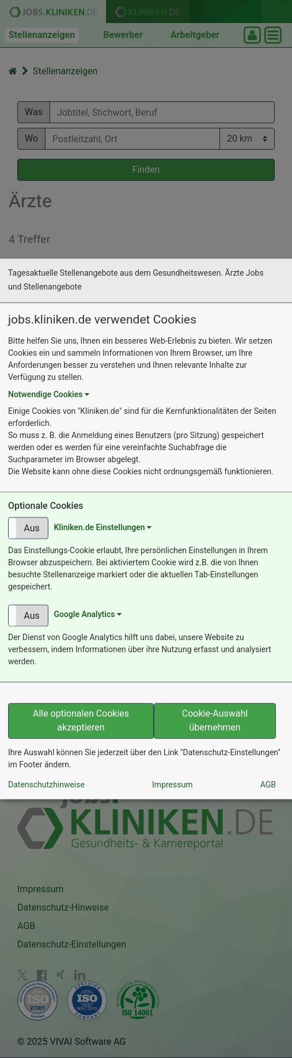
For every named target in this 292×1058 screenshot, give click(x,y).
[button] (28, 528)
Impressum (172, 785)
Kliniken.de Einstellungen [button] (102, 527)
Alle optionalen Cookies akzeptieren (81, 721)
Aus (31, 528)
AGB (268, 785)
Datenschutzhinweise (46, 785)
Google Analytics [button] (87, 614)
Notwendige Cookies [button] (48, 394)
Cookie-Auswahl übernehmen (215, 721)
